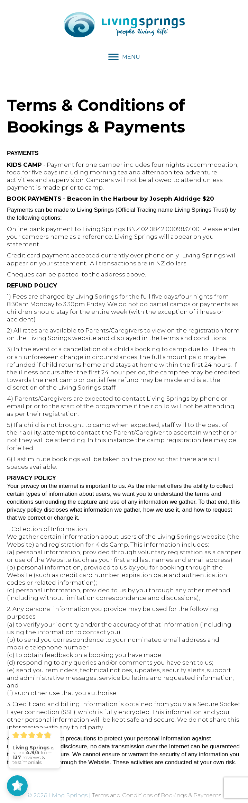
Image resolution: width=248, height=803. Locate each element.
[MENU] (124, 57)
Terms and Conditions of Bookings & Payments (156, 795)
